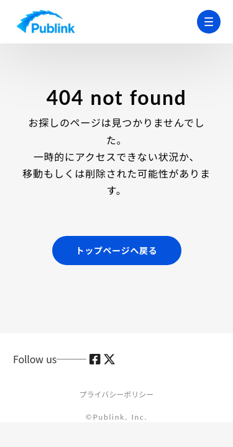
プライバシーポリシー (117, 394)
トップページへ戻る (116, 250)
